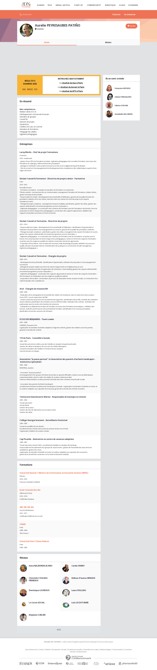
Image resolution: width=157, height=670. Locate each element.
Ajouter (133, 26)
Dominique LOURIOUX (39, 590)
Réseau (108, 42)
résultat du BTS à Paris (72, 91)
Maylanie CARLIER (37, 615)
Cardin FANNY (78, 565)
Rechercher (27, 14)
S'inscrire (116, 14)
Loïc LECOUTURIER (80, 602)
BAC (24, 89)
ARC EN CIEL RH (27, 507)
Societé (64, 649)
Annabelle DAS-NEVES (124, 114)
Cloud (122, 5)
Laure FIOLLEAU (79, 590)
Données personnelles (75, 649)
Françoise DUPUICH (122, 88)
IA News (40, 5)
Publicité (47, 649)
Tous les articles (117, 649)
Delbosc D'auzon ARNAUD (83, 578)
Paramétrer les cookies (91, 649)
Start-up (78, 5)
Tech (49, 5)
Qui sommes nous (31, 649)
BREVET (30, 89)
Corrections (128, 649)
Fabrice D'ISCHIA (121, 105)
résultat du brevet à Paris (72, 87)
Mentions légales (105, 649)
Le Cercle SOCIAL (37, 602)
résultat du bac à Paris (72, 83)
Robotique (110, 5)
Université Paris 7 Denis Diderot (34, 541)
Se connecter (130, 14)
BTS (35, 89)
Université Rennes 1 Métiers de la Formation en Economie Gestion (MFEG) (54, 473)
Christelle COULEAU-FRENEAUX (38, 579)
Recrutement (56, 649)
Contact (41, 649)
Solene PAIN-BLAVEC (123, 97)
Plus (59, 629)
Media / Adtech (63, 5)
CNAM (23, 524)
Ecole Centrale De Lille (30, 490)
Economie (133, 5)
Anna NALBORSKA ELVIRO (40, 565)
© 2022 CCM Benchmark (78, 652)
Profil (47, 42)
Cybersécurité (94, 5)
